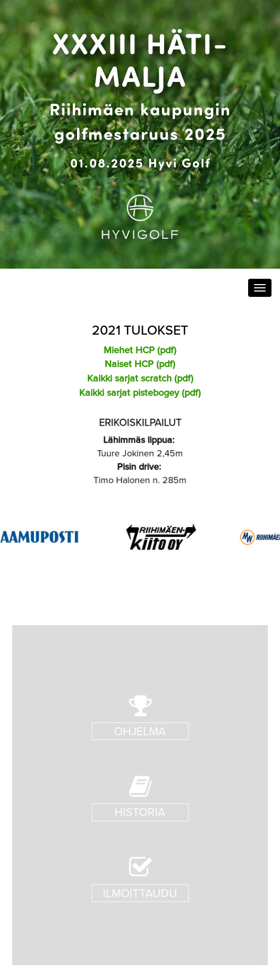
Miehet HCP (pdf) (140, 349)
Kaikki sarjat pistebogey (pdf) (140, 392)
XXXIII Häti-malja (140, 58)
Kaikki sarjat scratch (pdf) (140, 378)
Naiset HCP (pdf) (140, 363)
